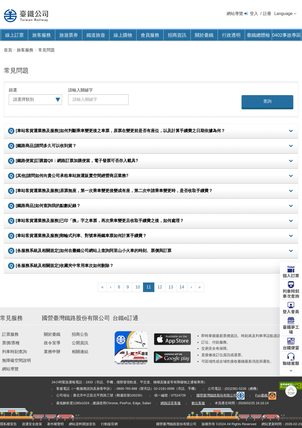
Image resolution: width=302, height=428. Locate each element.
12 (159, 287)
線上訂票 (14, 35)
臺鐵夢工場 (291, 329)
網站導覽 (235, 13)
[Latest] (199, 287)
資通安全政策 (32, 424)
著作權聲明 (55, 424)
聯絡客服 (291, 363)
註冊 (267, 13)
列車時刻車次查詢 (291, 293)
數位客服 (198, 403)
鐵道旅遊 (95, 35)
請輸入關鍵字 (80, 90)
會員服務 (150, 35)
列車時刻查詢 (14, 351)
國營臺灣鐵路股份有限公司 (220, 395)
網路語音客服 (171, 403)
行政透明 (231, 35)
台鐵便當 (291, 347)
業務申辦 (52, 351)
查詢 (267, 101)
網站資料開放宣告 (82, 424)
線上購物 (123, 35)
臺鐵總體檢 (258, 35)
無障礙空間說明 (16, 360)
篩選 (13, 90)
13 (171, 287)
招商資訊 (177, 35)
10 (137, 287)
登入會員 (291, 311)
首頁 (8, 50)
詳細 (291, 131)
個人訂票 (291, 275)
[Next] (191, 287)
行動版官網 (109, 424)
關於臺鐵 (204, 35)
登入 (254, 13)
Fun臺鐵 (265, 395)
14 (182, 287)
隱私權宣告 (8, 424)
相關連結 (80, 351)
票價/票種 (11, 343)
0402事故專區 (286, 35)
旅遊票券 (68, 35)
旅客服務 (41, 35)
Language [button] (283, 13)
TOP (291, 393)
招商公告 (80, 334)
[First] (102, 287)
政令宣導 (52, 343)
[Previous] (111, 287)
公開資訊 (80, 343)
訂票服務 (10, 334)
